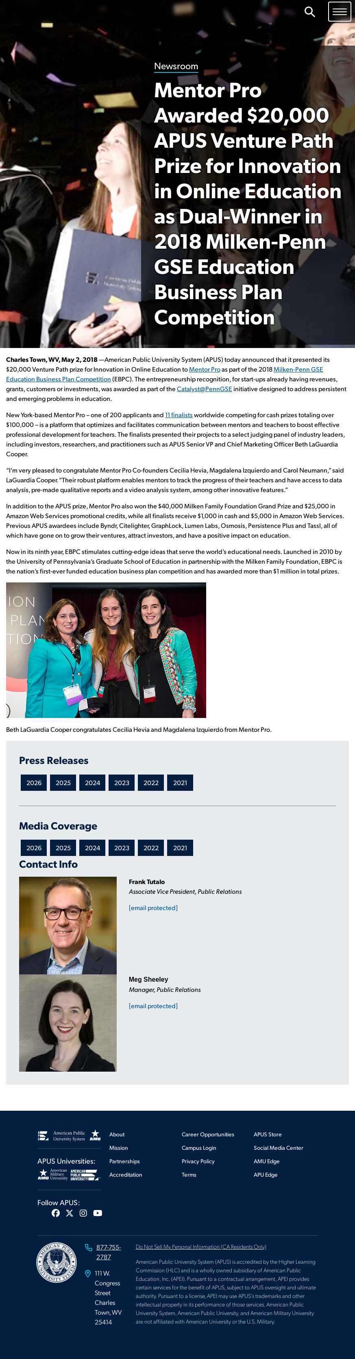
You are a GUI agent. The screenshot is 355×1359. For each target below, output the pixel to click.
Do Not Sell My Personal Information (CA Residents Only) (201, 1246)
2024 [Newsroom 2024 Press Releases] (92, 782)
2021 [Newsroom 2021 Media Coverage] (180, 847)
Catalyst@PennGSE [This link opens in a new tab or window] (204, 388)
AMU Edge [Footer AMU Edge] (267, 1161)
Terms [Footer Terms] (189, 1174)
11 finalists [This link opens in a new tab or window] (179, 414)
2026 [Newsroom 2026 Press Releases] (33, 782)
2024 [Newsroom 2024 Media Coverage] (92, 847)
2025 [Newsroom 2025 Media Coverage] (63, 847)
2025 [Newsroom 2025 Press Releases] (63, 782)
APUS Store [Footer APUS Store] (268, 1134)
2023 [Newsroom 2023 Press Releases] (121, 782)
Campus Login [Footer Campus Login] (199, 1147)
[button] (56, 1213)
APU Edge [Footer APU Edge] (266, 1174)
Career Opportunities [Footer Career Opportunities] (208, 1134)
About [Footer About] (116, 1134)
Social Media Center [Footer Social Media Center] (278, 1147)
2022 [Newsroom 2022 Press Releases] (151, 782)
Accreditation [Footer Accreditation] (125, 1174)
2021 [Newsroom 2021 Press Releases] (180, 782)
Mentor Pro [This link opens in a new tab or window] (204, 369)
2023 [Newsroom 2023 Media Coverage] (121, 847)
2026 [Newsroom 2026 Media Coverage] (33, 847)
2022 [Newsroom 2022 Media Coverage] (151, 847)
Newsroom (176, 65)
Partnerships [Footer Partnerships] (124, 1161)
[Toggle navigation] (339, 11)
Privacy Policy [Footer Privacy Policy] (198, 1161)
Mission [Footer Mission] (118, 1147)
